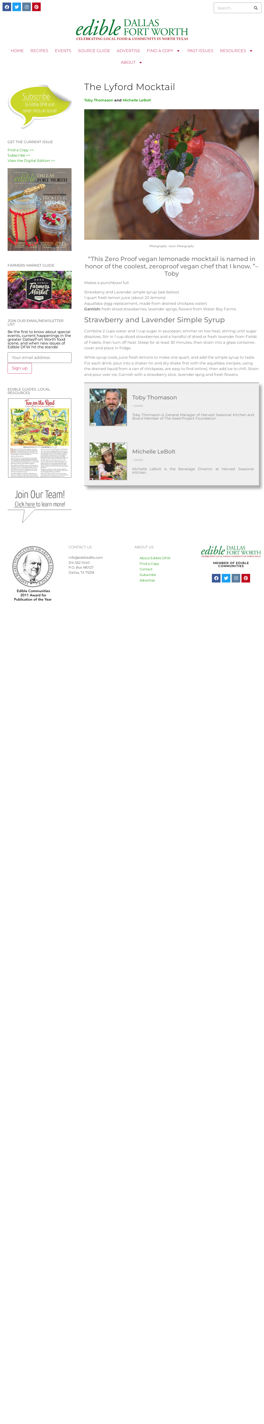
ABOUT (132, 62)
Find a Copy (149, 564)
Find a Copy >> (21, 150)
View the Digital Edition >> (31, 160)
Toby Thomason (98, 100)
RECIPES (39, 50)
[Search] (256, 8)
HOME (17, 50)
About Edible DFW (155, 558)
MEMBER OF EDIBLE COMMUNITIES (231, 564)
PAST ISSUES (200, 50)
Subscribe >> (19, 155)
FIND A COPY (164, 50)
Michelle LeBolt (137, 100)
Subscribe (148, 575)
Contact (146, 569)
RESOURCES (237, 50)
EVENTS (63, 50)
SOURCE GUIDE (94, 50)
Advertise (147, 580)
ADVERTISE (128, 50)
